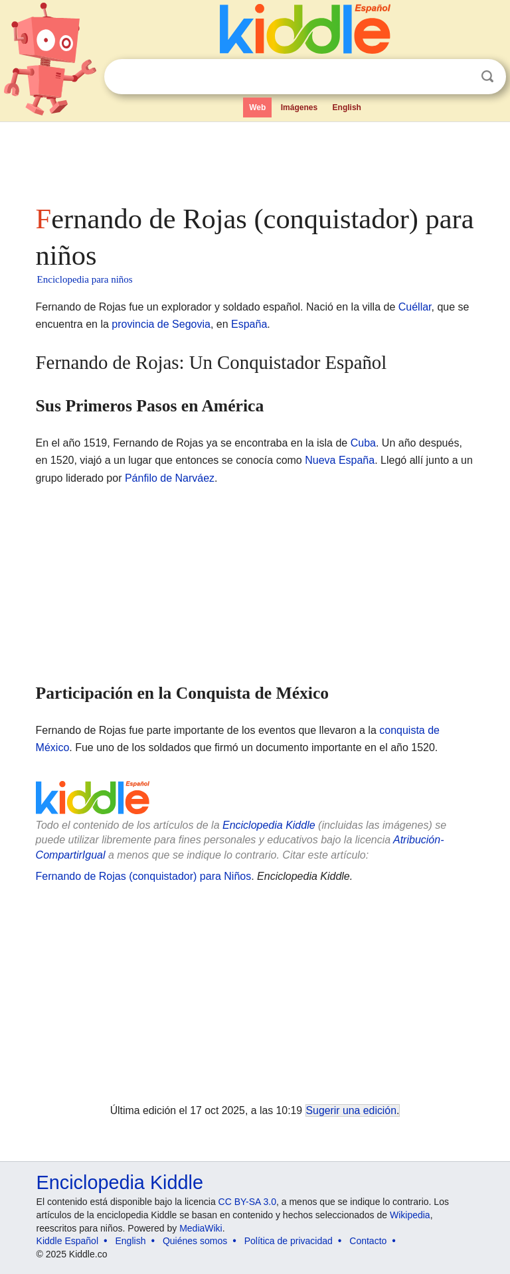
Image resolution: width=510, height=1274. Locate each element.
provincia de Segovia (161, 324)
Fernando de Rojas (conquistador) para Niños (144, 876)
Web (257, 107)
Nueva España (340, 460)
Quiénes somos (195, 1241)
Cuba (363, 443)
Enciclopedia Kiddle (268, 825)
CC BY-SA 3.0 (247, 1201)
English (347, 107)
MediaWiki (200, 1228)
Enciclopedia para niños (85, 279)
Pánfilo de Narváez (169, 478)
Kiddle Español (67, 1241)
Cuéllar (415, 307)
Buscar (487, 77)
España (249, 324)
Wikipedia (410, 1215)
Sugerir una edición (351, 1110)
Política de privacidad (288, 1241)
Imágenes (299, 107)
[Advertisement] (255, 159)
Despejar (460, 77)
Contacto (367, 1241)
